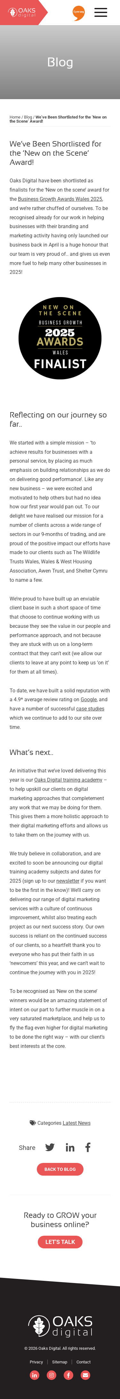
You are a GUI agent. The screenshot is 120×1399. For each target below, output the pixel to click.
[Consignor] (60, 1326)
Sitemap (59, 1362)
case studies (90, 709)
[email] (85, 1375)
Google (89, 699)
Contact (83, 1362)
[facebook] (68, 1375)
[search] (19, 12)
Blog (28, 117)
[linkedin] (34, 1375)
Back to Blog (60, 1169)
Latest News (77, 1123)
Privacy (36, 1362)
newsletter (67, 881)
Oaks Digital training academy (68, 780)
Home (15, 117)
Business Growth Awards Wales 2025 (60, 199)
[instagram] (51, 1375)
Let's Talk (60, 1242)
